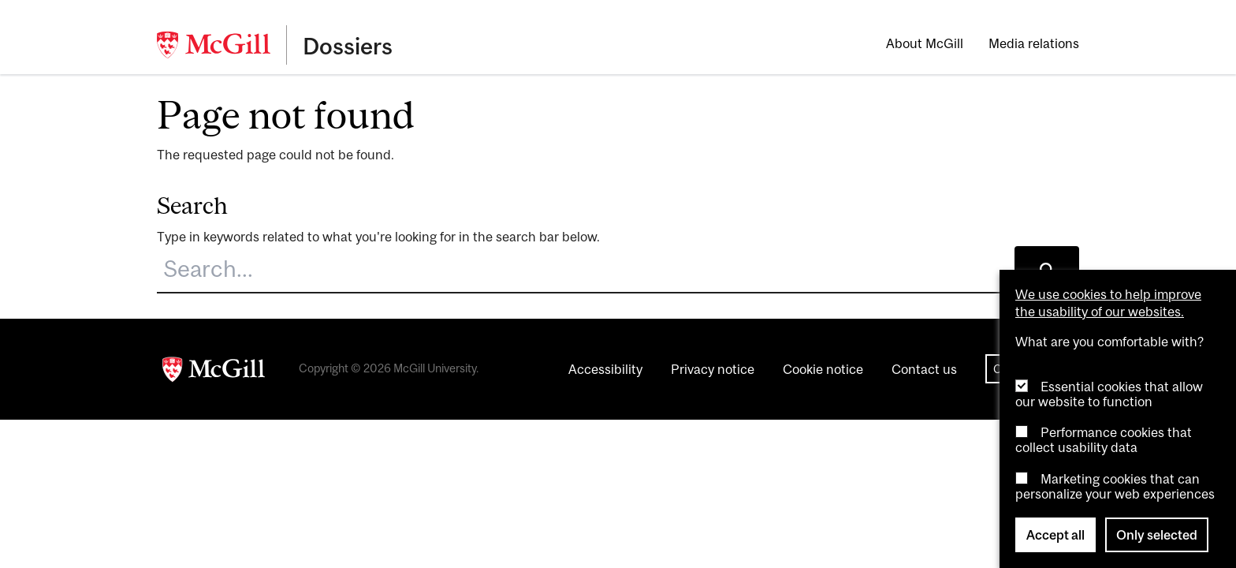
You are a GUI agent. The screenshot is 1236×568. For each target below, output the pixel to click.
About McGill (924, 43)
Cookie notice (823, 369)
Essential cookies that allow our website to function (1109, 394)
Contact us (924, 369)
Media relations (1033, 43)
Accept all (1055, 535)
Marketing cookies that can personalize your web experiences (1115, 486)
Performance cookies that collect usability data (1103, 439)
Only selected (1156, 535)
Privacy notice (712, 369)
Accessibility (605, 369)
